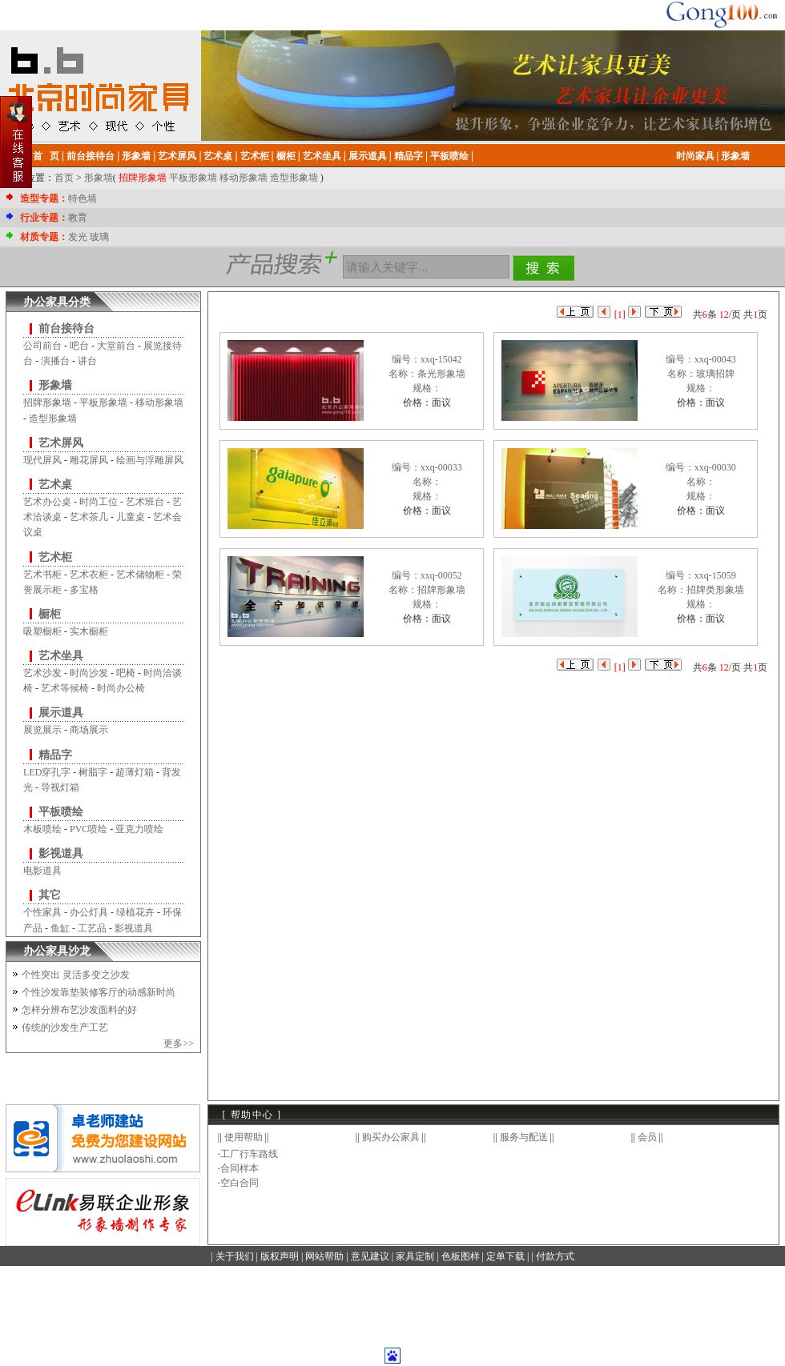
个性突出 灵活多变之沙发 (76, 974)
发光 (77, 236)
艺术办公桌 (47, 501)
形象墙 (735, 156)
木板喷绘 (42, 829)
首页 (64, 177)
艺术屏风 (60, 443)
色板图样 (460, 1256)
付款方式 (555, 1256)
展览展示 (42, 729)
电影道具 (42, 870)
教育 (77, 217)
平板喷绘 (60, 812)
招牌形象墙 (143, 177)
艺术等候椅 (65, 688)
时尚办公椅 (121, 688)
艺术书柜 (42, 574)
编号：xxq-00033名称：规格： (427, 482)
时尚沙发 (89, 673)
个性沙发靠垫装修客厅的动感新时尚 (98, 992)
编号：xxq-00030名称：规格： (701, 482)
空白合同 (239, 1182)
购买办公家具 (391, 1137)
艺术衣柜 (89, 574)
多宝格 (84, 589)
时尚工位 (98, 501)
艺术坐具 (60, 656)
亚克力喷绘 (139, 829)
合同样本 (239, 1168)
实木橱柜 (89, 631)
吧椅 (125, 673)
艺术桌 (55, 485)
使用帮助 (243, 1137)
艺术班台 (145, 501)
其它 (49, 895)
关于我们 (234, 1256)
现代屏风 (42, 460)
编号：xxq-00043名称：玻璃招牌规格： (701, 374)
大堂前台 (116, 345)
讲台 (87, 361)
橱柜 (49, 614)
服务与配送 (524, 1137)
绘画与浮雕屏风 (149, 460)
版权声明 (279, 1256)
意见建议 (370, 1256)
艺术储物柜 (140, 574)
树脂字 (92, 772)
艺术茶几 (89, 517)
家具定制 (415, 1256)
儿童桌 (130, 517)
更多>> (178, 1043)
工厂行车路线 (249, 1154)
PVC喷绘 (88, 829)
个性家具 (42, 912)
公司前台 (42, 345)
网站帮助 (324, 1256)
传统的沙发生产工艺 (65, 1027)
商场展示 (89, 729)
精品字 (55, 755)
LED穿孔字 (46, 772)
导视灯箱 (60, 787)
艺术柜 (55, 557)
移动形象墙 (243, 177)
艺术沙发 (42, 673)
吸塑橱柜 (42, 631)
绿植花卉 (135, 912)
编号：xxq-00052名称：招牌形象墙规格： (426, 590)
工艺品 (92, 928)
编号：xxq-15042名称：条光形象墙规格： (426, 374)
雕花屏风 (89, 460)
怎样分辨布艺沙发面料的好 (79, 1009)
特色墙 (82, 198)
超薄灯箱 (134, 772)
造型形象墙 (294, 177)
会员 (647, 1137)
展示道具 (60, 713)
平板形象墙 (193, 177)
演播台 (55, 361)
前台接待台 (66, 328)
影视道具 (60, 853)
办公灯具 (89, 912)
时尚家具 (695, 156)
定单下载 (505, 1256)
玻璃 (99, 236)
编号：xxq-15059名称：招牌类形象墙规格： (701, 590)
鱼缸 (60, 928)
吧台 (79, 345)
